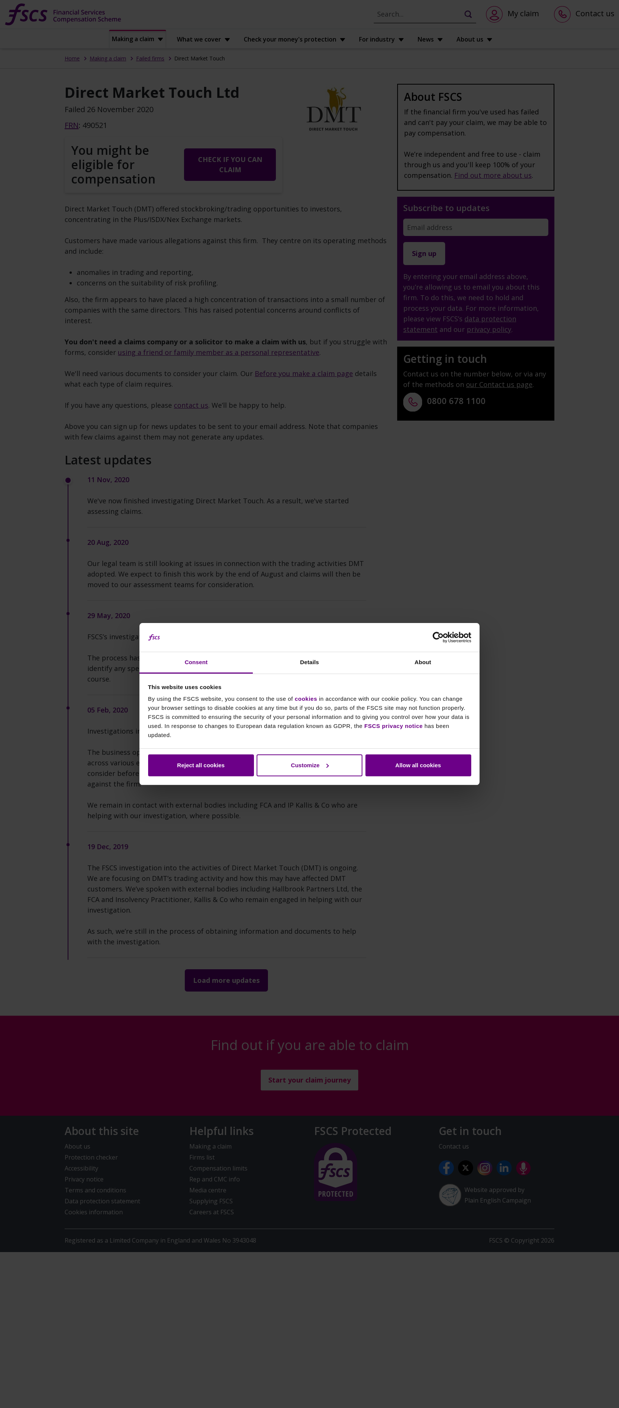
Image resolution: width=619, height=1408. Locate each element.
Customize (310, 765)
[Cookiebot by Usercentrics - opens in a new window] (438, 637)
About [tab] (423, 662)
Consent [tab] (196, 662)
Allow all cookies (418, 765)
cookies (306, 699)
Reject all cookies (201, 765)
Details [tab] (309, 662)
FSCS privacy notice (393, 726)
